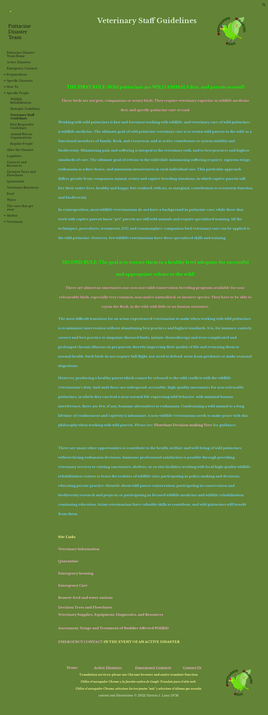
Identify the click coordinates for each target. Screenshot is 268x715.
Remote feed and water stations (85, 598)
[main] (146, 20)
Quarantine (68, 561)
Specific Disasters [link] (20, 80)
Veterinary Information (78, 549)
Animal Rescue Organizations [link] (21, 135)
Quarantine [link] (15, 181)
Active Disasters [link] (19, 62)
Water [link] (11, 200)
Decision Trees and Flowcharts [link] (21, 173)
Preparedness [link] (17, 74)
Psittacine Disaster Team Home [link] (21, 54)
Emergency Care (73, 585)
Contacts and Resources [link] (16, 163)
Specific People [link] (18, 93)
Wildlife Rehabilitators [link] (20, 100)
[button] (264, 5)
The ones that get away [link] (20, 207)
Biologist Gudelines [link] (25, 108)
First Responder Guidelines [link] (22, 126)
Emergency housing (75, 573)
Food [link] (10, 193)
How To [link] (12, 87)
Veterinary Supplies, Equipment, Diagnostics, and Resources (110, 615)
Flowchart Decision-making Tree (183, 425)
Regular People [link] (21, 143)
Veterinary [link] (15, 221)
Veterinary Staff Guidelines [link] (22, 116)
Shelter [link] (12, 215)
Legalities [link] (14, 156)
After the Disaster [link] (20, 150)
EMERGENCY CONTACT (80, 642)
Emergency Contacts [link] (22, 68)
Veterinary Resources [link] (23, 187)
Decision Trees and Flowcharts (85, 607)
